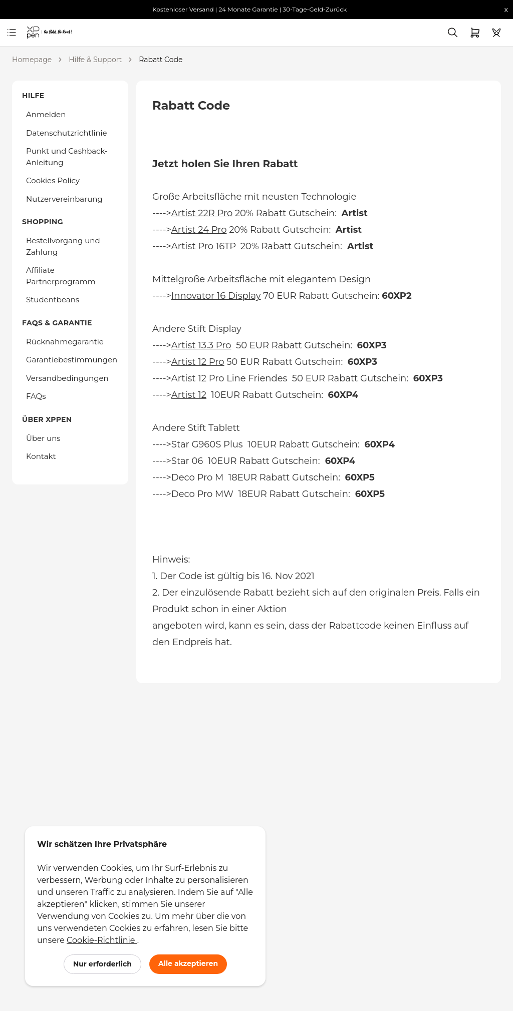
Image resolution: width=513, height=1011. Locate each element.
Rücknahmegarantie (65, 341)
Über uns (43, 438)
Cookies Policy (53, 180)
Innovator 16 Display (216, 295)
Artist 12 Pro (197, 361)
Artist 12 (188, 394)
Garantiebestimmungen (71, 359)
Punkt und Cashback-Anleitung (67, 156)
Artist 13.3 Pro (201, 345)
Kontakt (41, 456)
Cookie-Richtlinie (102, 940)
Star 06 (187, 460)
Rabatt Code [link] (160, 59)
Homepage (32, 59)
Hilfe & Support (95, 59)
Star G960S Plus (207, 444)
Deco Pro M (197, 477)
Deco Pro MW (202, 493)
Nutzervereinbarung (64, 199)
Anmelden (46, 114)
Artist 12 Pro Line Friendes (230, 378)
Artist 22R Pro (201, 213)
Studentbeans (52, 299)
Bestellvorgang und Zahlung (63, 246)
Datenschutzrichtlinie (66, 133)
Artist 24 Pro (199, 229)
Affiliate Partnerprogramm (61, 275)
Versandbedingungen (67, 378)
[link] (35, 32)
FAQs (36, 396)
